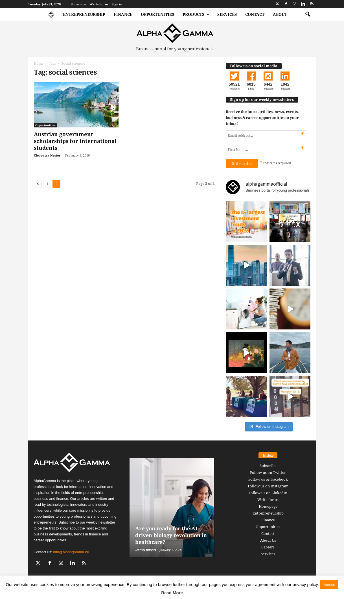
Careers (268, 547)
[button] (307, 14)
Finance (123, 14)
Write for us (98, 4)
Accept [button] (329, 585)
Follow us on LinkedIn (268, 492)
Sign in (117, 4)
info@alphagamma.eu (71, 552)
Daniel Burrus (145, 550)
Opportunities (157, 14)
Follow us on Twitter (268, 472)
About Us (268, 540)
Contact (254, 14)
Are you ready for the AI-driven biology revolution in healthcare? (171, 535)
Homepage (268, 506)
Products (196, 14)
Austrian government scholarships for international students (75, 141)
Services (227, 14)
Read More (172, 592)
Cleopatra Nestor (47, 155)
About (280, 14)
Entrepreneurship (84, 14)
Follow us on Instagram (268, 486)
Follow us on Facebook (268, 479)
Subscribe (78, 4)
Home (38, 63)
